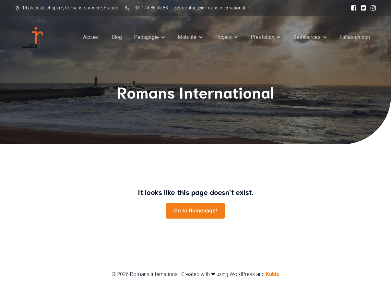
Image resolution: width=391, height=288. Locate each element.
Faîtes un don (354, 37)
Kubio (272, 274)
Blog (117, 37)
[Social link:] (352, 8)
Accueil (91, 37)
